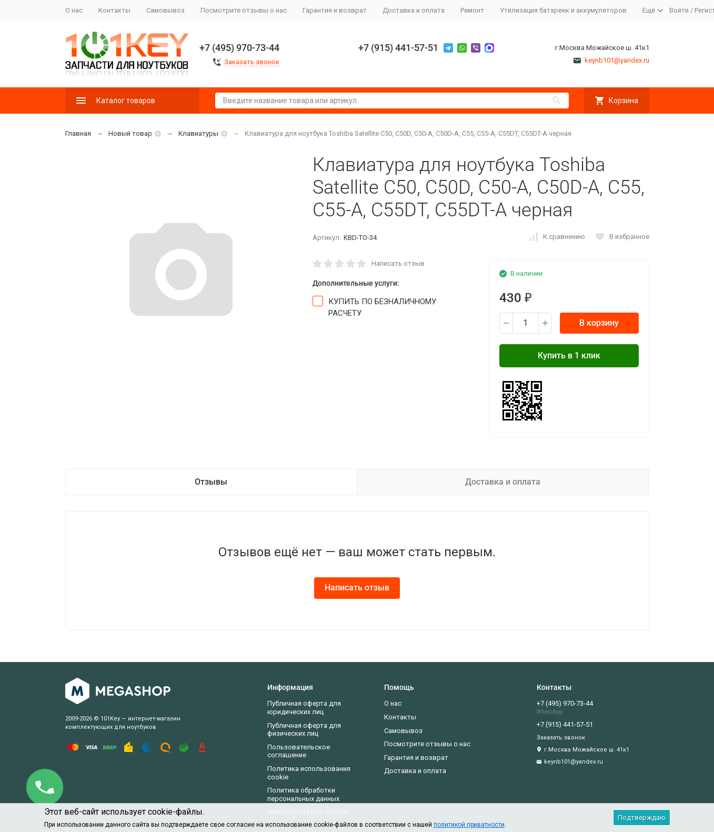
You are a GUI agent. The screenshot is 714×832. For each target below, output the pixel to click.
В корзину (599, 323)
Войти (679, 10)
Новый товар (130, 133)
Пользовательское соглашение (298, 751)
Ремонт (472, 10)
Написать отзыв (398, 263)
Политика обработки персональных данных (303, 794)
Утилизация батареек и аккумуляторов (563, 10)
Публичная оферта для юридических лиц (304, 707)
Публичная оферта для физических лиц (304, 729)
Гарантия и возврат (335, 10)
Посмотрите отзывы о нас (243, 10)
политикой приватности (469, 824)
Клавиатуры (198, 133)
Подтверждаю (642, 817)
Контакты (114, 10)
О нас (74, 10)
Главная (78, 133)
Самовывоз (165, 10)
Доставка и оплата (414, 10)
